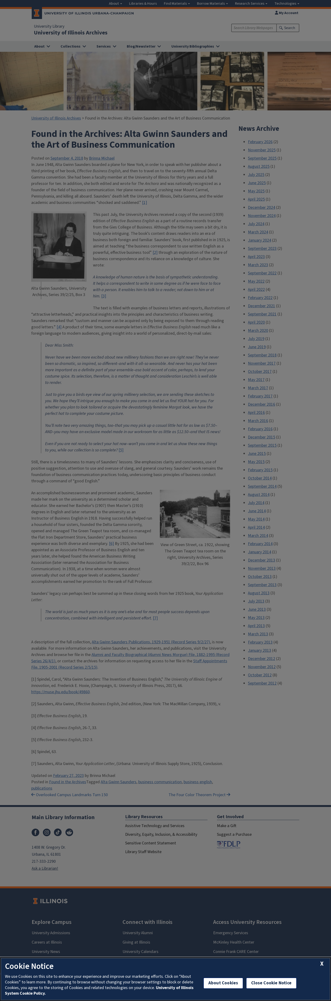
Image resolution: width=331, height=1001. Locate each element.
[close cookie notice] (321, 963)
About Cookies (223, 983)
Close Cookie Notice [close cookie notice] (271, 983)
